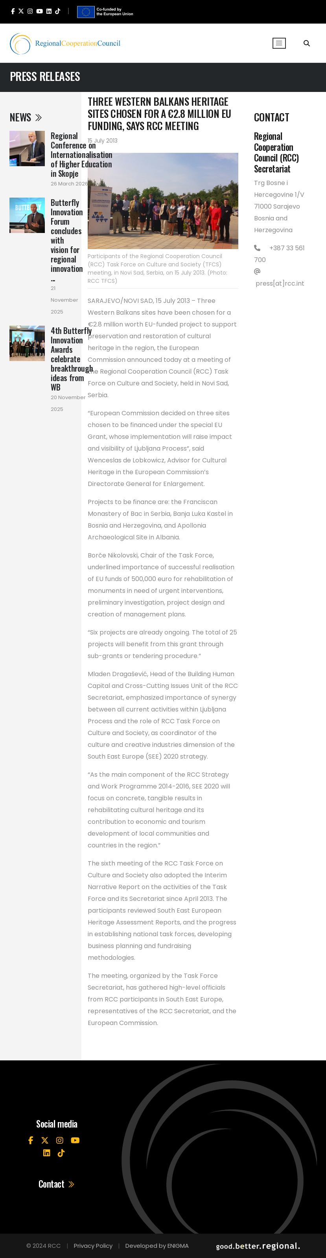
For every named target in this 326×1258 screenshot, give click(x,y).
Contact (57, 1184)
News (26, 116)
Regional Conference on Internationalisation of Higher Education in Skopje (81, 154)
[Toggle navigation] (279, 43)
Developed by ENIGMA (157, 1245)
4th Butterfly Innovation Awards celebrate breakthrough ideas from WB (72, 359)
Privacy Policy (93, 1245)
